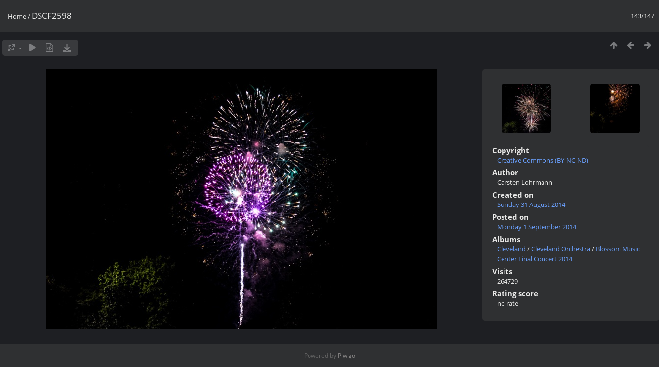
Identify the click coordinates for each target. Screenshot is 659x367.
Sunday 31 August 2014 (531, 204)
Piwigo (346, 355)
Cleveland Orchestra (560, 249)
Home (17, 16)
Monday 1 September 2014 (536, 226)
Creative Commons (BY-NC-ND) (542, 160)
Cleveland (511, 249)
